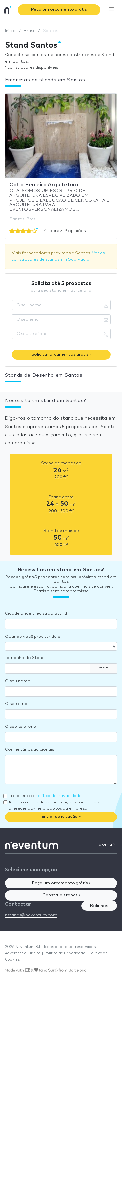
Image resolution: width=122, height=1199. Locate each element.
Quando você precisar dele (32, 637)
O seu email (17, 704)
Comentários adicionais (29, 749)
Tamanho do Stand (25, 658)
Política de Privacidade (58, 796)
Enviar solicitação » (61, 817)
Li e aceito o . (45, 796)
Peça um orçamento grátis (59, 9)
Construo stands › (61, 895)
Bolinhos (99, 906)
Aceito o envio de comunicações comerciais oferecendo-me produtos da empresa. (53, 805)
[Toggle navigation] (111, 9)
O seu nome (17, 681)
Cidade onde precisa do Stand (36, 613)
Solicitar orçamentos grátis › (61, 354)
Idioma (106, 844)
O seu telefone (20, 727)
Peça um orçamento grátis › (61, 883)
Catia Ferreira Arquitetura (43, 184)
